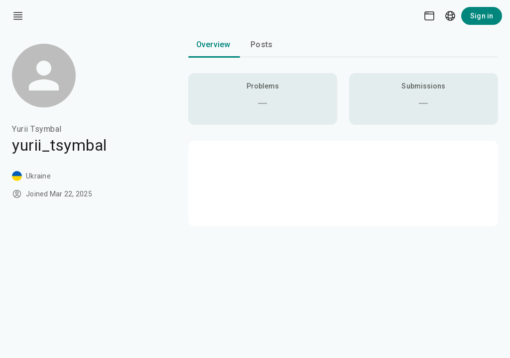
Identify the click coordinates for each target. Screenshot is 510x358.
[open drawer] (18, 16)
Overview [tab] (213, 44)
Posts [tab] (261, 44)
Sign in (481, 16)
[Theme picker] (429, 16)
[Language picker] (450, 16)
